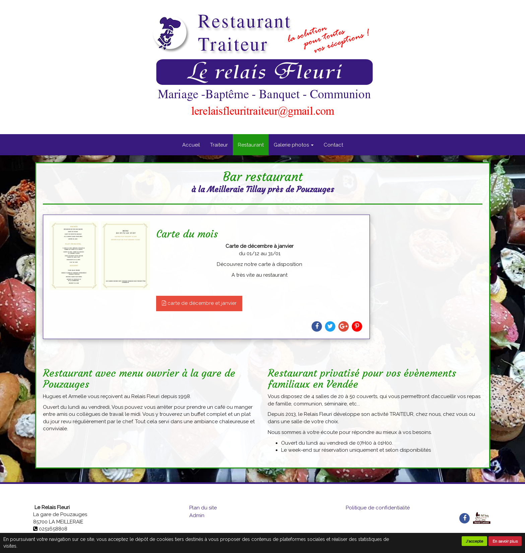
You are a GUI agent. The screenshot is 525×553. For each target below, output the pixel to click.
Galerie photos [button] (294, 145)
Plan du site (203, 508)
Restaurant (251, 145)
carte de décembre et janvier (199, 303)
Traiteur (219, 145)
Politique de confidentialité (378, 508)
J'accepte (474, 541)
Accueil (191, 145)
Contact (333, 145)
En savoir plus (505, 541)
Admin (196, 515)
